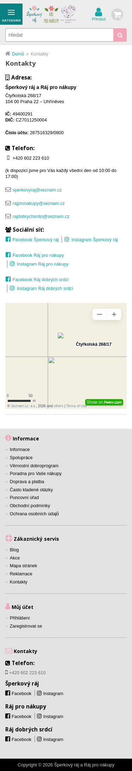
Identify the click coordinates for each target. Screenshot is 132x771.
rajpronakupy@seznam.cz (39, 203)
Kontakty (18, 582)
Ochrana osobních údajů (34, 513)
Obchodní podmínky (30, 505)
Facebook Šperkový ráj (36, 239)
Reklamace (21, 573)
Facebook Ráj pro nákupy (38, 255)
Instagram (53, 693)
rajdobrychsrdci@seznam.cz (41, 216)
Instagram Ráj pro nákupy (43, 264)
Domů (18, 54)
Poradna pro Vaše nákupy (36, 473)
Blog (14, 549)
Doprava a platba (27, 481)
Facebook (21, 716)
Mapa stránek (23, 565)
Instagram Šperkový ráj (94, 239)
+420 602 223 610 (31, 158)
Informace (20, 449)
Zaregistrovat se (26, 626)
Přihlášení (20, 618)
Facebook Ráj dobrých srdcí (41, 279)
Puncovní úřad (24, 497)
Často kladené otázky (31, 489)
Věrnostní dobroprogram (34, 465)
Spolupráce (21, 457)
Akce (15, 558)
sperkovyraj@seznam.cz (37, 189)
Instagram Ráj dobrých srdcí (45, 288)
